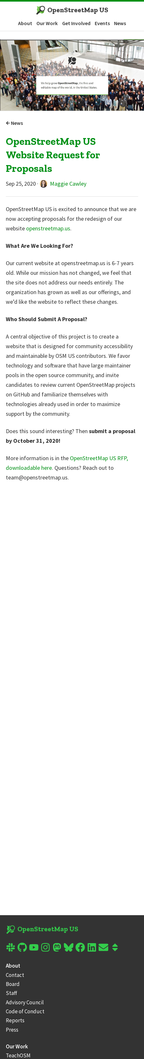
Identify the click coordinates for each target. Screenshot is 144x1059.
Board (13, 984)
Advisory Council (25, 1002)
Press (12, 1029)
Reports (15, 1020)
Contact (15, 975)
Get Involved (76, 23)
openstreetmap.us (48, 228)
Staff (11, 993)
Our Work (47, 23)
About (25, 23)
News (120, 23)
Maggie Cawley (63, 183)
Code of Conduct (25, 1011)
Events (102, 23)
